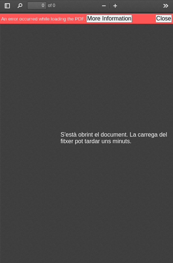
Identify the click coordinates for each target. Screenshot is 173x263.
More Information (109, 18)
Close (163, 18)
